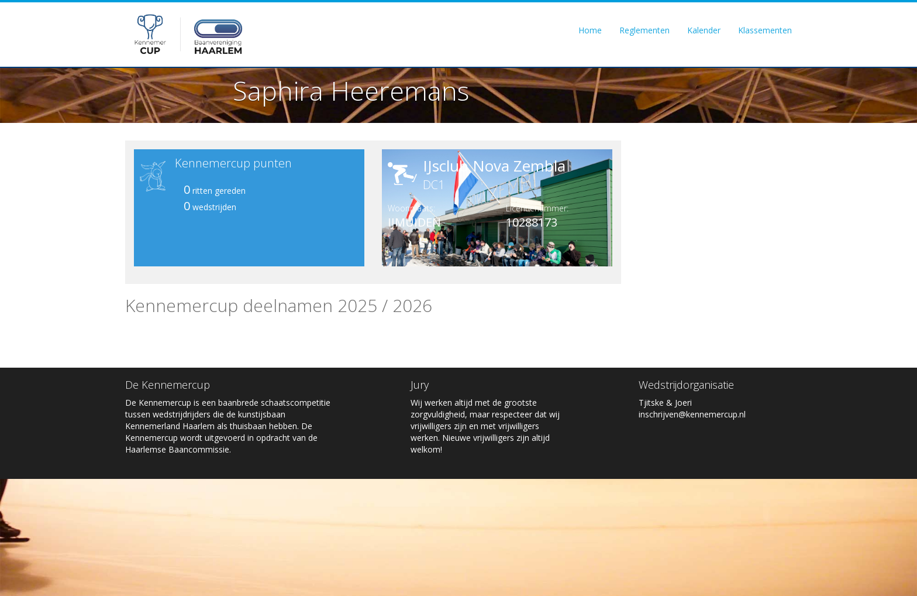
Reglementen (644, 30)
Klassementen (765, 30)
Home (590, 30)
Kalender (703, 30)
